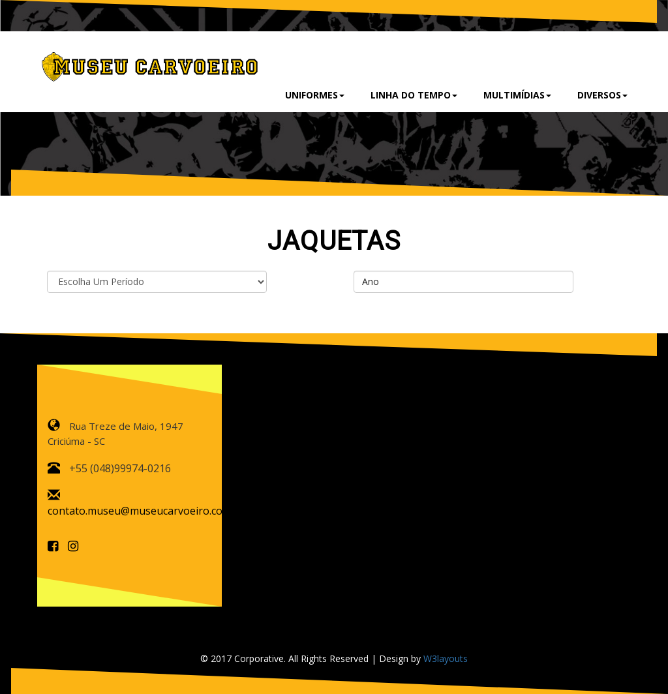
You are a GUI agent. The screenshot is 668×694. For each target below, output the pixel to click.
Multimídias (517, 95)
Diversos (602, 95)
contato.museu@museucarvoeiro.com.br (146, 511)
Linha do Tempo (414, 95)
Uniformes (314, 95)
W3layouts (445, 658)
